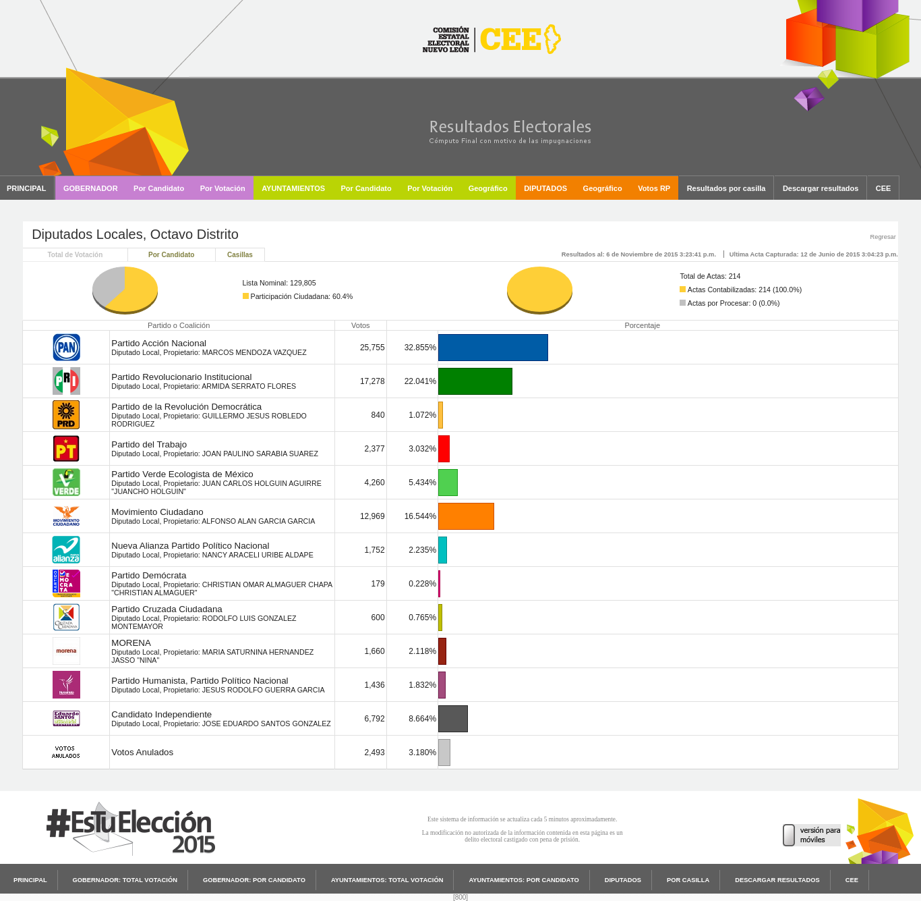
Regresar (882, 237)
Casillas (240, 254)
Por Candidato (171, 254)
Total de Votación (74, 254)
